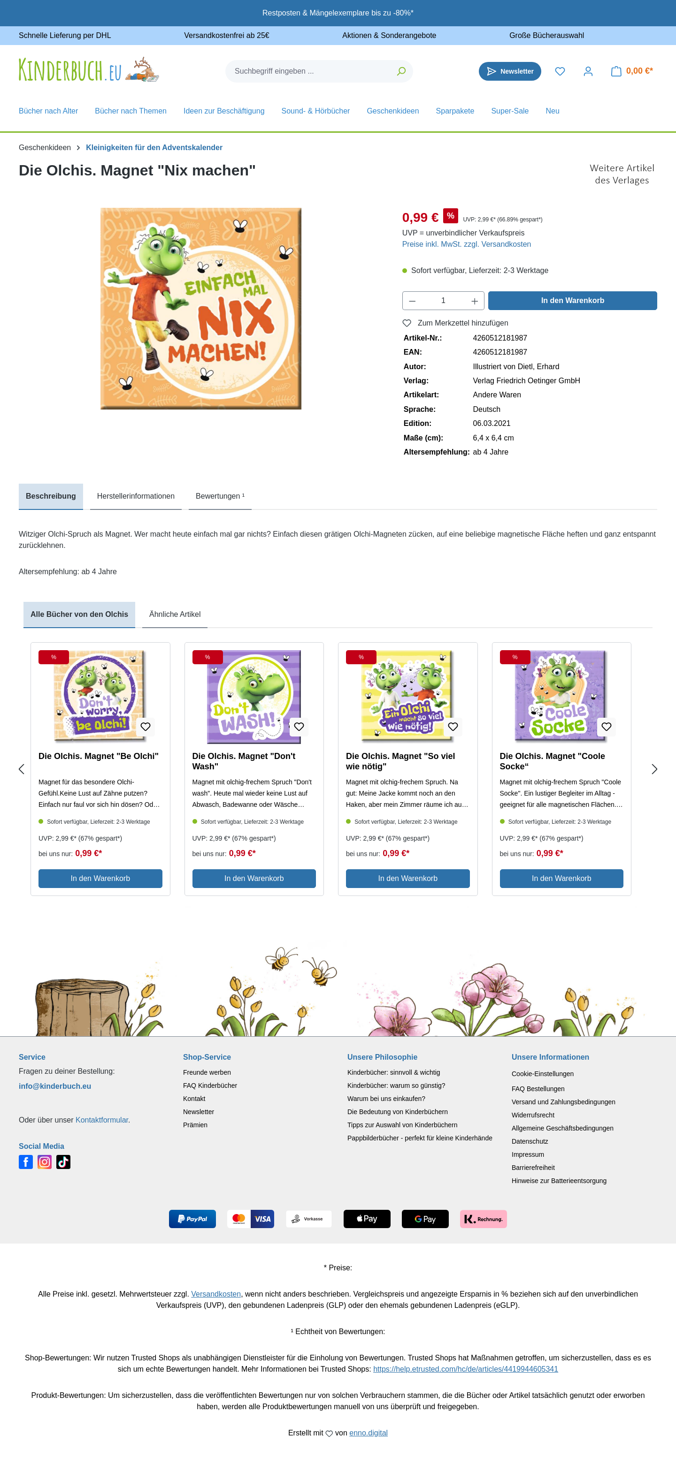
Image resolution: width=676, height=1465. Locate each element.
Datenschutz (530, 1141)
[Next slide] (655, 769)
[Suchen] (401, 71)
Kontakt (194, 1098)
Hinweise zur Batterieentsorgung (559, 1180)
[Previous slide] (21, 769)
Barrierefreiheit (533, 1167)
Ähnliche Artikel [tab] (174, 614)
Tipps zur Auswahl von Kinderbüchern (402, 1125)
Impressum (528, 1154)
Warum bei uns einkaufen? (386, 1098)
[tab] (51, 497)
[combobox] (308, 71)
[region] (201, 309)
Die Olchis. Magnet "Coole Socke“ (553, 761)
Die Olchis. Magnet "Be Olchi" (98, 756)
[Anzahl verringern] (412, 300)
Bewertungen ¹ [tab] (220, 496)
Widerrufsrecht (533, 1115)
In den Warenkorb (573, 300)
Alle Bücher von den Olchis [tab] (79, 614)
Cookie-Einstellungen (543, 1074)
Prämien (195, 1125)
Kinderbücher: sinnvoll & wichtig (393, 1072)
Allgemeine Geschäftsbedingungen (563, 1128)
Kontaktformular (102, 1120)
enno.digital (368, 1433)
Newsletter (198, 1112)
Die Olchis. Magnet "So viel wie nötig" (400, 761)
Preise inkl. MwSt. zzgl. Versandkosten (466, 244)
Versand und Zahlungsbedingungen (563, 1102)
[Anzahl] (443, 300)
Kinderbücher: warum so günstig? (396, 1085)
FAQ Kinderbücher (210, 1085)
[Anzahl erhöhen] (475, 300)
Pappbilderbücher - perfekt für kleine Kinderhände (419, 1138)
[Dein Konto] (588, 71)
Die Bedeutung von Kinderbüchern (397, 1112)
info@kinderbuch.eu (55, 1086)
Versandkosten (216, 1294)
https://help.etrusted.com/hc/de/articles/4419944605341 (465, 1369)
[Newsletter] (510, 71)
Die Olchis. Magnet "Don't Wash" (244, 761)
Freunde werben (207, 1072)
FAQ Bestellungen (538, 1089)
